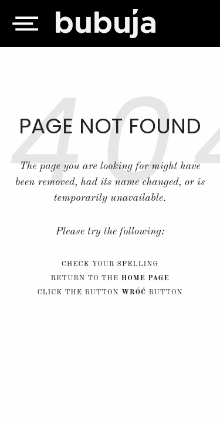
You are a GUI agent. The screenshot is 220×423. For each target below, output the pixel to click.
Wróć (133, 292)
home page (145, 278)
